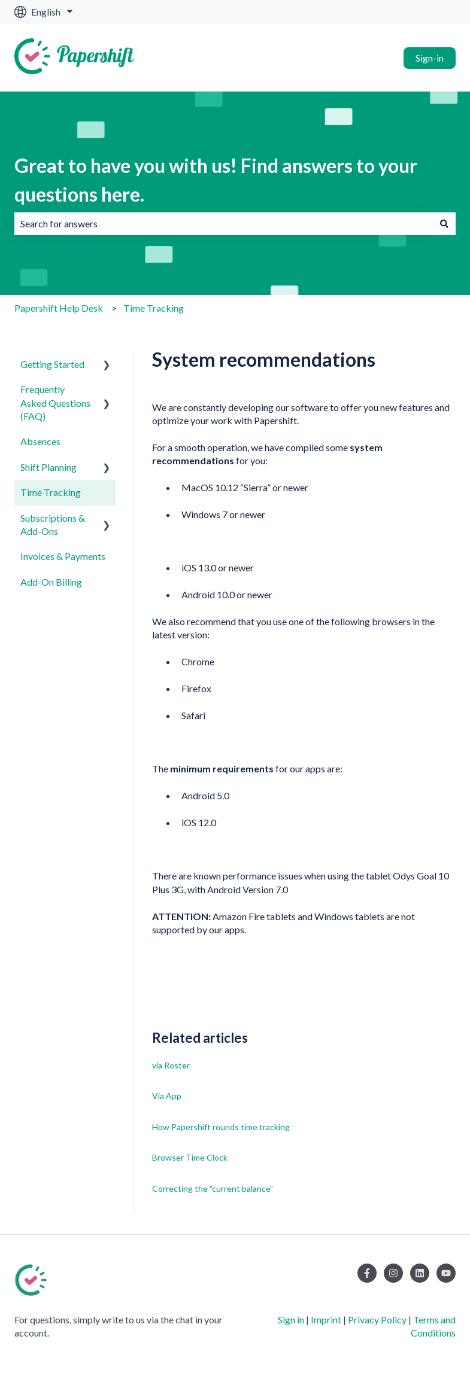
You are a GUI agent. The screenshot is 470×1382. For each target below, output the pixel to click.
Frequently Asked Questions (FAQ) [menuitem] (55, 402)
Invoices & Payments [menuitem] (62, 556)
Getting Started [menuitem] (52, 364)
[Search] (444, 223)
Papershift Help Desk (58, 307)
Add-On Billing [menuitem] (51, 581)
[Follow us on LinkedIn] (419, 1273)
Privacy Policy (377, 1319)
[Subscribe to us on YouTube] (446, 1273)
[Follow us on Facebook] (367, 1273)
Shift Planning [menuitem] (48, 467)
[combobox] (223, 223)
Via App (166, 1096)
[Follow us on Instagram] (393, 1273)
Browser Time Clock (190, 1157)
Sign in (291, 1319)
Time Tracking (153, 307)
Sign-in (430, 57)
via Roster (171, 1065)
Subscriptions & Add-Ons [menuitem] (52, 524)
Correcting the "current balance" (212, 1188)
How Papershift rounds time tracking (221, 1127)
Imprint (326, 1319)
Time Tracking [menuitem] (50, 492)
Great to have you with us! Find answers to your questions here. (215, 180)
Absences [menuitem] (40, 441)
